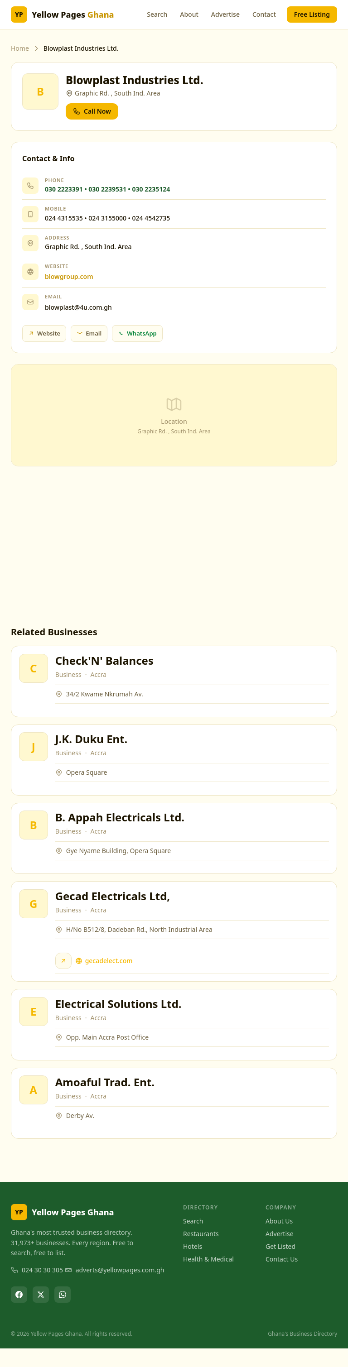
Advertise (225, 14)
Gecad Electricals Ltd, (114, 906)
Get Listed (280, 1264)
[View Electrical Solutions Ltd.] (34, 1025)
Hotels (192, 1264)
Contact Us (282, 1277)
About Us (279, 1239)
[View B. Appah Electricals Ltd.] (34, 832)
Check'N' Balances (106, 661)
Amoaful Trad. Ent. (106, 1098)
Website (44, 333)
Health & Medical (208, 1277)
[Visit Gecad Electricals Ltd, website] (65, 971)
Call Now (92, 111)
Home (20, 48)
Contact (264, 14)
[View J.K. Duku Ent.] (34, 751)
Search (157, 14)
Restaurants (201, 1251)
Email (89, 333)
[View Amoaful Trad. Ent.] (34, 1106)
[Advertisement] (174, 546)
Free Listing (312, 14)
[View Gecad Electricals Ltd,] (34, 914)
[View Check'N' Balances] (34, 669)
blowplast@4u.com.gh (78, 307)
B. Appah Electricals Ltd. (121, 824)
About (189, 14)
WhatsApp (137, 333)
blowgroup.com (69, 276)
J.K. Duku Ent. (93, 743)
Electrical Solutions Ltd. (120, 1017)
